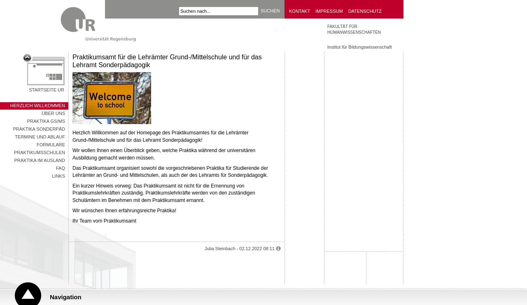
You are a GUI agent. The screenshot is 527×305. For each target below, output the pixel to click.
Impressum (329, 11)
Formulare (51, 144)
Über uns (53, 113)
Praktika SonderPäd (39, 129)
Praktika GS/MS (46, 121)
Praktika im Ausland (39, 160)
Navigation (66, 296)
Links (58, 176)
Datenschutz (365, 11)
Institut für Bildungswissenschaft (359, 47)
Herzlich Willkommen (37, 105)
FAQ (60, 168)
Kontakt (299, 11)
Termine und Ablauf (40, 136)
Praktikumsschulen (39, 152)
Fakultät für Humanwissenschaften (354, 29)
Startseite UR (46, 89)
